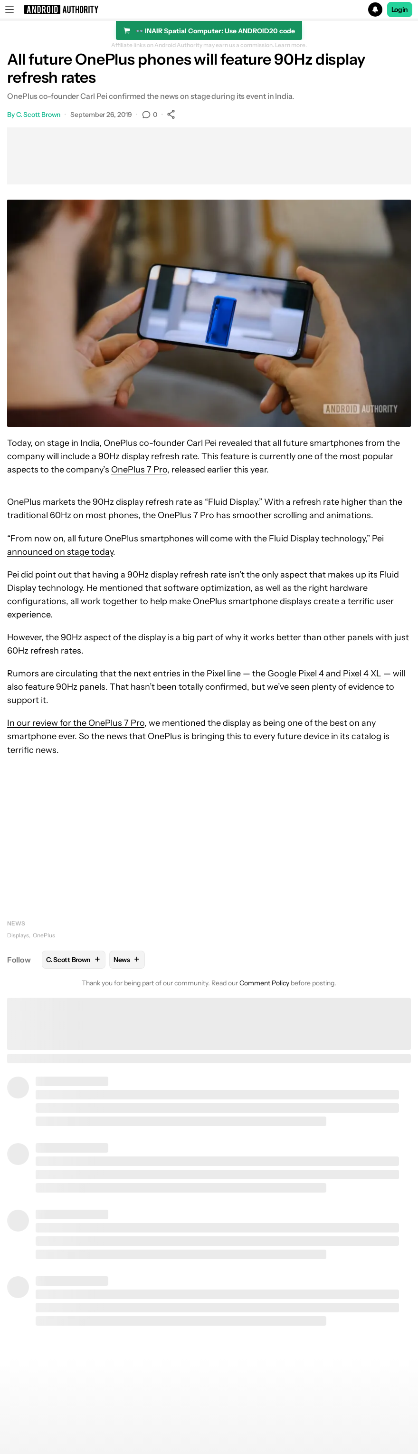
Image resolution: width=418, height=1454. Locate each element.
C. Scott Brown (38, 114)
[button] (209, 9)
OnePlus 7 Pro (139, 469)
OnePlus (44, 935)
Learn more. (291, 45)
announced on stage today (60, 552)
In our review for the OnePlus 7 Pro (75, 723)
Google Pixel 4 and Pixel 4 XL (324, 673)
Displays (18, 935)
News (16, 923)
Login (399, 9)
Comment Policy (264, 983)
